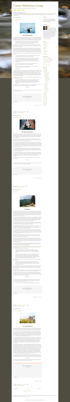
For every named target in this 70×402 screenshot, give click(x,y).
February (46, 89)
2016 (45, 97)
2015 (45, 98)
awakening (44, 45)
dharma (20, 112)
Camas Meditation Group (28, 5)
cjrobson (14, 102)
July (45, 83)
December (46, 72)
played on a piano (33, 232)
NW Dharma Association (46, 62)
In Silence (15, 191)
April (45, 87)
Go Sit (44, 63)
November (46, 73)
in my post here (48, 13)
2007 (45, 104)
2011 (45, 102)
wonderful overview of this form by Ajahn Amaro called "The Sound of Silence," (30, 247)
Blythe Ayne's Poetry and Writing (47, 59)
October (46, 74)
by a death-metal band (17, 233)
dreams (44, 48)
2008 (45, 103)
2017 (45, 96)
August (46, 77)
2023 (45, 68)
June (46, 84)
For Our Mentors (17, 310)
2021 (45, 71)
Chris (49, 26)
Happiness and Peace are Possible (22, 77)
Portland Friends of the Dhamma (47, 60)
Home (27, 388)
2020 (45, 92)
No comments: (24, 111)
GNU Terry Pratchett (32, 353)
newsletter (44, 54)
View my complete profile (46, 38)
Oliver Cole (37, 105)
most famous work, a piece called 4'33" (30, 225)
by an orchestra (39, 232)
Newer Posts (16, 388)
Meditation (22, 112)
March (46, 88)
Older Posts (39, 388)
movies (44, 52)
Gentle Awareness (17, 117)
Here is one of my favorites (30, 281)
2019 (45, 93)
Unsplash (41, 105)
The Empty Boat (17, 19)
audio (17, 112)
